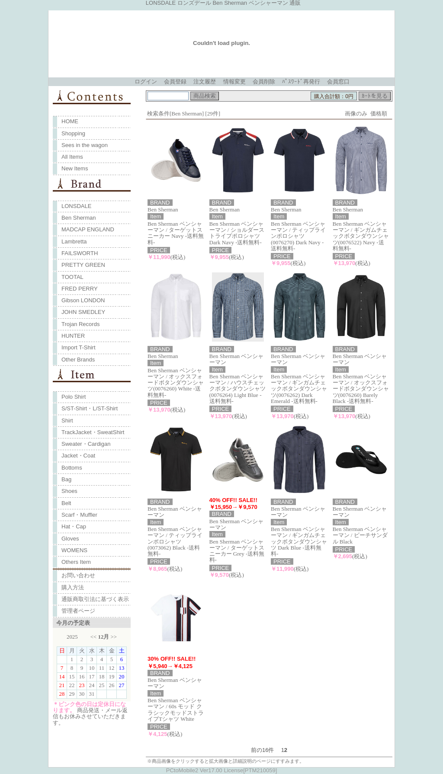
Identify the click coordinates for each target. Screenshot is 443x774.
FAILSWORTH (79, 253)
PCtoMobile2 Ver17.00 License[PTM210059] (221, 770)
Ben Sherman (78, 217)
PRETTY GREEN (83, 265)
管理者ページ (78, 611)
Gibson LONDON (83, 300)
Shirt (67, 420)
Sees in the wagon (84, 145)
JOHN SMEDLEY (83, 312)
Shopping (73, 133)
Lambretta (74, 241)
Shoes (69, 491)
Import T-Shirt (78, 347)
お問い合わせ (78, 575)
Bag (66, 479)
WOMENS (74, 550)
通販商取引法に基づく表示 (95, 599)
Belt (66, 503)
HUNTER (73, 336)
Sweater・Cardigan (85, 444)
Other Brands (78, 359)
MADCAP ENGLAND (87, 229)
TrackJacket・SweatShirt (92, 432)
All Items (72, 157)
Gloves (70, 538)
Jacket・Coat (78, 455)
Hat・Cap (73, 526)
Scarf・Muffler (79, 515)
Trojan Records (80, 324)
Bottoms (71, 467)
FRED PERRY (79, 288)
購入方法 (72, 587)
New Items (74, 168)
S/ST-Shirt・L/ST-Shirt (89, 408)
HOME (69, 121)
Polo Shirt (73, 396)
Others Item (76, 562)
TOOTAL (72, 277)
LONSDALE (76, 206)
